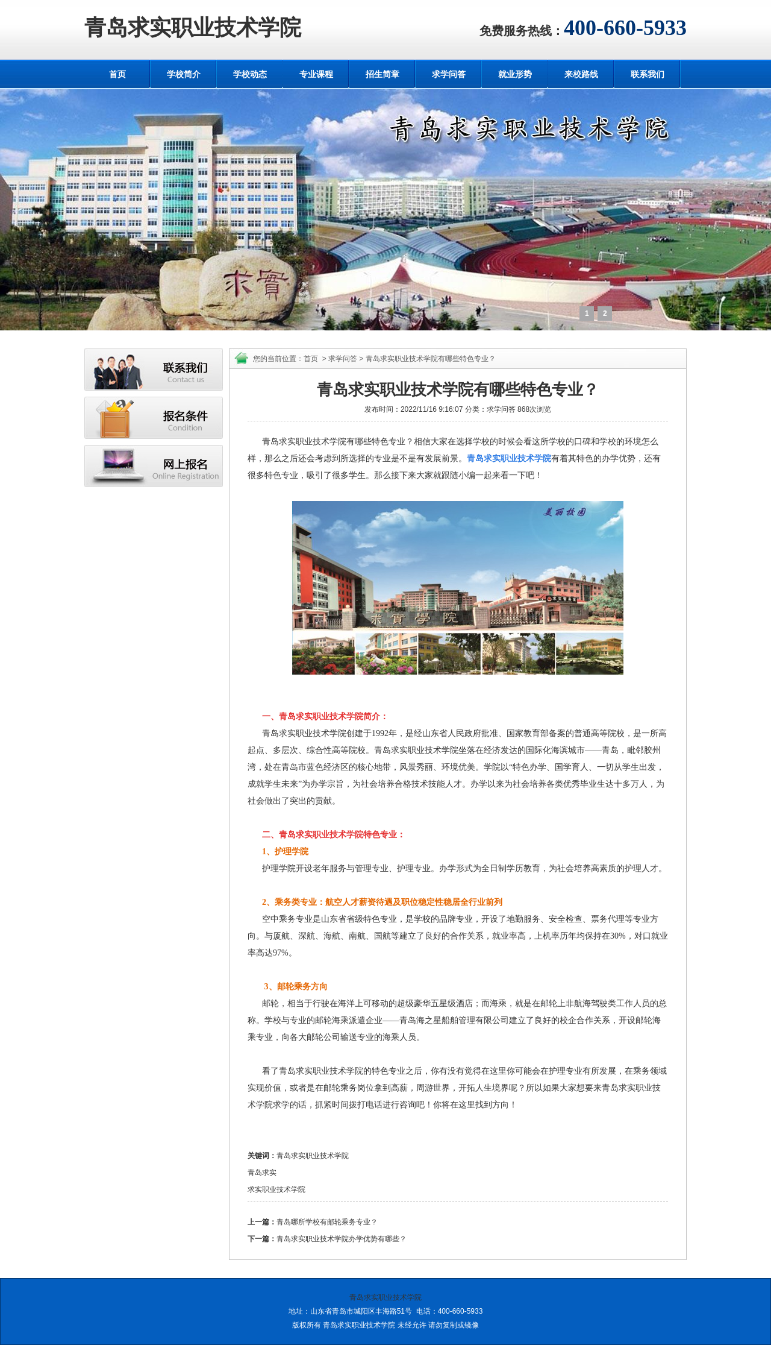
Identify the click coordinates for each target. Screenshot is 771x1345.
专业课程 (316, 74)
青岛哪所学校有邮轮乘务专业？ (327, 1222)
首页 (117, 74)
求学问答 (449, 74)
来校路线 (581, 74)
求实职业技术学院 (276, 1189)
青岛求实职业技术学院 (192, 28)
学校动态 (250, 74)
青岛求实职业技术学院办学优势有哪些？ (341, 1239)
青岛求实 (262, 1172)
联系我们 (647, 74)
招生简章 (382, 74)
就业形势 (515, 74)
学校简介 (184, 74)
